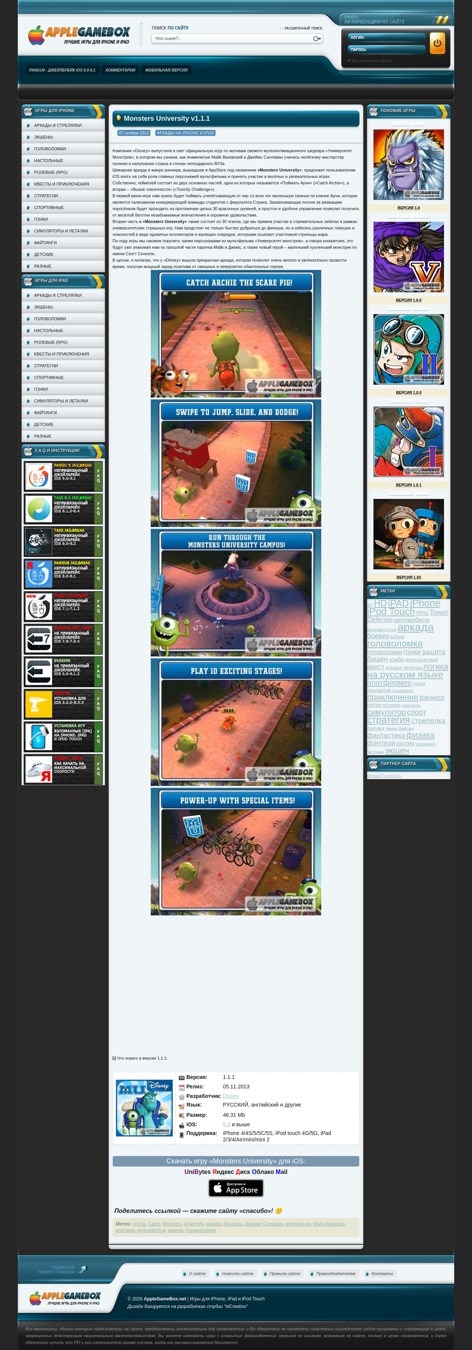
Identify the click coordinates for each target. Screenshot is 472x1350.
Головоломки (50, 149)
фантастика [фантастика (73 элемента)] (386, 735)
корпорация (298, 1224)
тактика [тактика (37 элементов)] (375, 728)
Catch (154, 1224)
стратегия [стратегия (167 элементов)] (388, 719)
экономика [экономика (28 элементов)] (426, 744)
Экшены (43, 137)
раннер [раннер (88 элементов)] (431, 697)
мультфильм (151, 1230)
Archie (139, 1224)
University (193, 1224)
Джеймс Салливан (263, 1224)
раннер (175, 1230)
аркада (213, 1224)
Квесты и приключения (61, 184)
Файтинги (45, 242)
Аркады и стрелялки (58, 125)
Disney (231, 1096)
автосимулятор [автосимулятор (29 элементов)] (381, 629)
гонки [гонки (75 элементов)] (411, 652)
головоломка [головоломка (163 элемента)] (395, 643)
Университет (201, 1230)
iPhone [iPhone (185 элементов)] (425, 603)
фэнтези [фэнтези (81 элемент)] (381, 743)
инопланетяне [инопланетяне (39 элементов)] (421, 660)
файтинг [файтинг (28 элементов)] (406, 728)
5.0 (226, 1124)
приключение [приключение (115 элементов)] (392, 697)
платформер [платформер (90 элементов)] (389, 682)
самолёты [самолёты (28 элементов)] (411, 705)
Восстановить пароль (372, 60)
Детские (43, 254)
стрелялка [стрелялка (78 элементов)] (428, 721)
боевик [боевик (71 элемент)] (378, 636)
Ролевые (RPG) (51, 172)
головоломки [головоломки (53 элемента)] (384, 652)
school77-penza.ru (384, 775)
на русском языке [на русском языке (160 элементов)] (405, 674)
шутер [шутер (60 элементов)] (405, 743)
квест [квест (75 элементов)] (375, 667)
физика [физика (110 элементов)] (420, 735)
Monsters (172, 1224)
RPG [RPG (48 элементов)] (422, 613)
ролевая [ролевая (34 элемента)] (392, 705)
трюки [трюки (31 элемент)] (391, 728)
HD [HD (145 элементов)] (380, 603)
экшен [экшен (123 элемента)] (397, 750)
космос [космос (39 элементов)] (394, 667)
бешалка (232, 1224)
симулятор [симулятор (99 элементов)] (386, 712)
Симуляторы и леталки (61, 231)
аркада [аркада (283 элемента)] (415, 627)
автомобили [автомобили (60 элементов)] (412, 620)
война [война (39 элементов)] (397, 636)
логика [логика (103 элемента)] (435, 666)
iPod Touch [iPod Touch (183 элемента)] (391, 611)
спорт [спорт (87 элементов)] (417, 712)
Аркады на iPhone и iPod (185, 133)
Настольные (48, 160)
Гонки (41, 219)
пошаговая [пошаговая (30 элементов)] (402, 690)
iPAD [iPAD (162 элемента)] (398, 603)
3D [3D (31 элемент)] (370, 604)
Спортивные (49, 207)
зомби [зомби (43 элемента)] (396, 659)
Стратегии (46, 195)
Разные (42, 266)
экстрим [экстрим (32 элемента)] (375, 751)
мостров (125, 1230)
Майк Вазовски (328, 1224)
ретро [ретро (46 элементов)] (374, 705)
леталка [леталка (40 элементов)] (412, 667)
